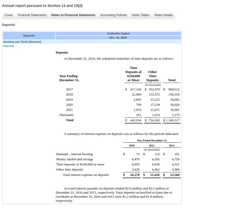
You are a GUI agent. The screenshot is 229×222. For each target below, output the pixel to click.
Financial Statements (32, 15)
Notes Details (164, 15)
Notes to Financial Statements (73, 15)
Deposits (8, 45)
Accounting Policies (113, 15)
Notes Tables (141, 15)
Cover (9, 15)
